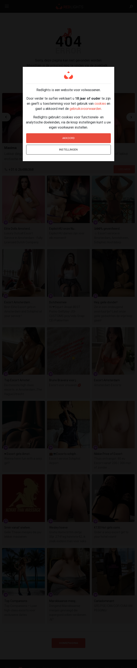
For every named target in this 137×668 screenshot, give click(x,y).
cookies (100, 103)
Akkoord (68, 138)
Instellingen (68, 149)
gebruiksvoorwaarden (85, 108)
